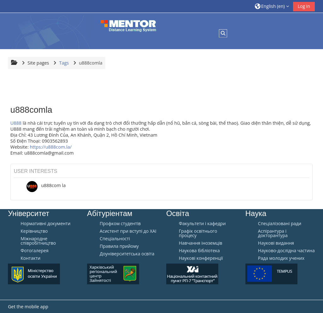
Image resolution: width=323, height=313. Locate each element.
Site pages (38, 63)
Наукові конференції (201, 258)
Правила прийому (119, 246)
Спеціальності (115, 238)
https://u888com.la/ (51, 147)
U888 (15, 123)
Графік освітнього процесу (198, 233)
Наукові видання (276, 243)
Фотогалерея (34, 250)
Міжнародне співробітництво (38, 240)
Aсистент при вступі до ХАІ (128, 231)
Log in (304, 6)
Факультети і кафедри (202, 223)
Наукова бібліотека (199, 250)
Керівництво (34, 231)
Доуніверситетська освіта (127, 254)
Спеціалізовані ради (279, 223)
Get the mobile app (28, 307)
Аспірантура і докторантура (273, 233)
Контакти (30, 258)
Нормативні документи (45, 223)
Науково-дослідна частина (286, 250)
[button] (272, 6)
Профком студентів (120, 223)
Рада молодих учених (281, 258)
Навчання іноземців (200, 243)
